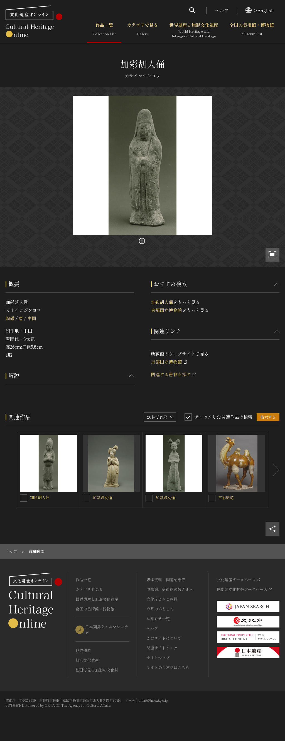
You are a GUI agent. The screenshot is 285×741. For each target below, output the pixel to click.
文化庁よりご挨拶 (162, 599)
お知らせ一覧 (158, 618)
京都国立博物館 (166, 310)
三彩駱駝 (226, 497)
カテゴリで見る (142, 30)
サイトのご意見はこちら (167, 667)
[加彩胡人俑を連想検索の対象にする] (23, 498)
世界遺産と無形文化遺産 (193, 30)
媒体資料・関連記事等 (165, 579)
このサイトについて (163, 638)
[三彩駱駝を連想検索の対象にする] (211, 498)
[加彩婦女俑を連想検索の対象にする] (86, 498)
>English (259, 10)
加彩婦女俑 (102, 497)
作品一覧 (104, 30)
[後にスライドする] (273, 470)
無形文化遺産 (87, 660)
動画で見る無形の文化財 (96, 670)
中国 (31, 318)
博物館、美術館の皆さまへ (169, 589)
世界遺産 (83, 650)
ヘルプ (222, 10)
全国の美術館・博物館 (251, 30)
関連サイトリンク (162, 648)
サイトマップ (158, 657)
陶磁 (10, 318)
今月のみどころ (160, 609)
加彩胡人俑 (162, 302)
